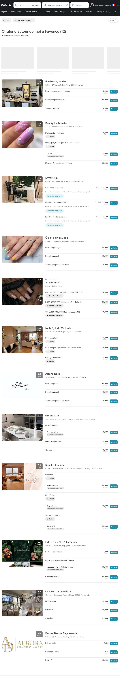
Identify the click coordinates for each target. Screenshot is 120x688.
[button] (27, 5)
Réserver (114, 92)
